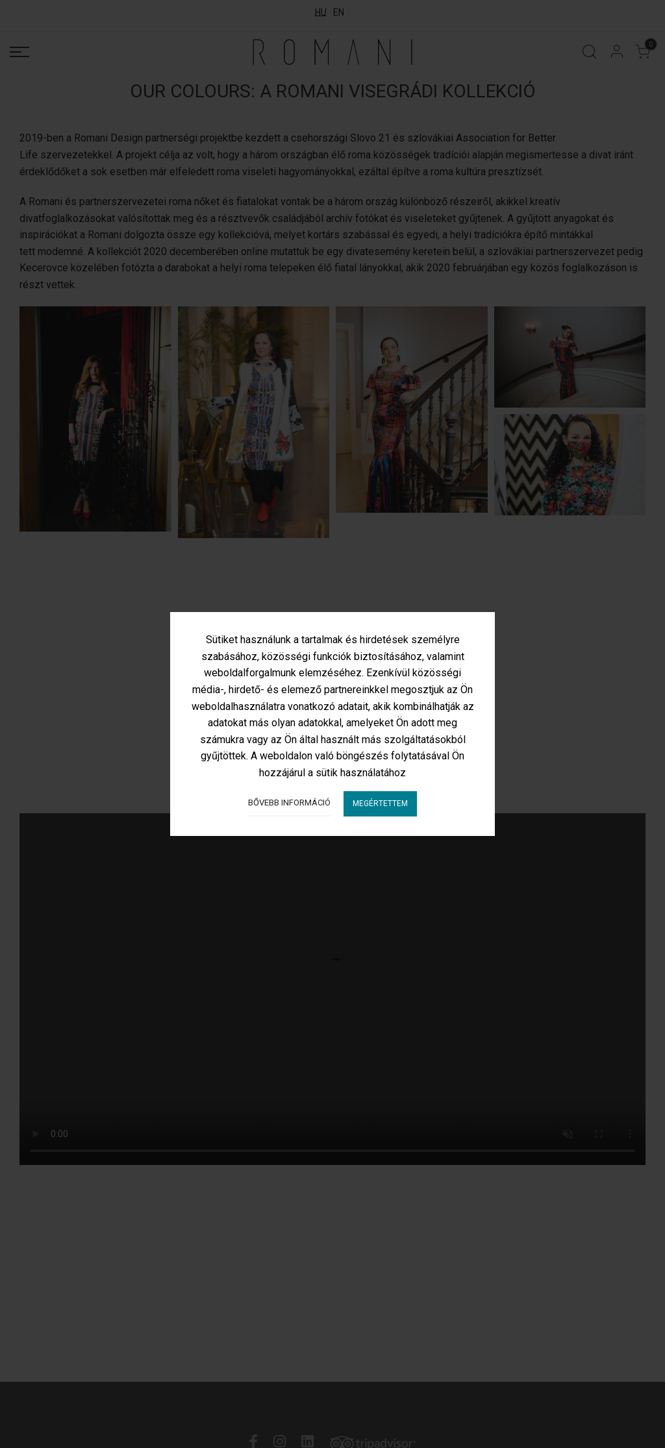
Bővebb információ (289, 802)
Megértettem (380, 803)
